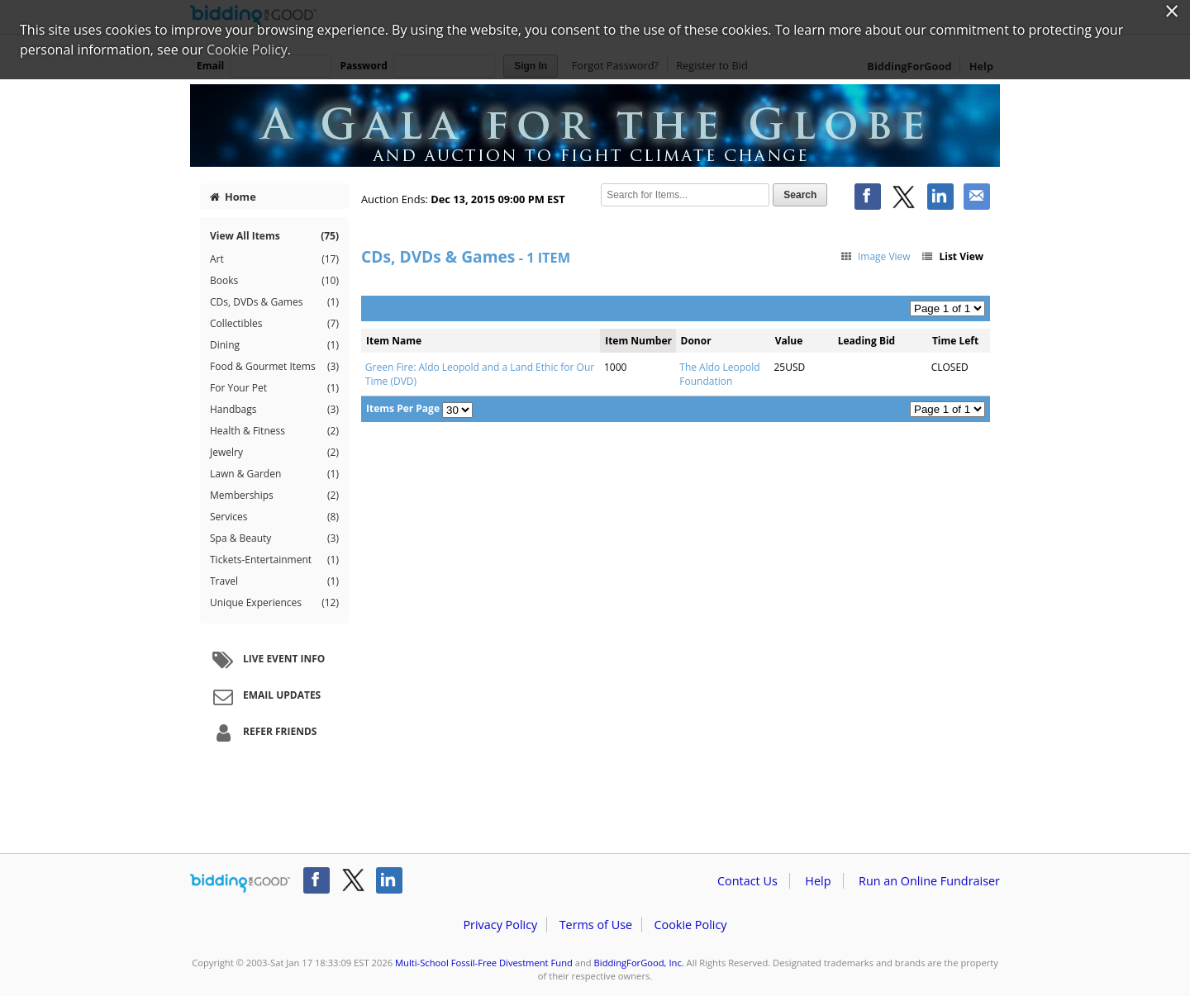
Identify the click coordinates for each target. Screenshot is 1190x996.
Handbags (274, 409)
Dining (274, 345)
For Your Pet (274, 388)
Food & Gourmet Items (274, 366)
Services (274, 517)
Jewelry (274, 452)
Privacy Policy (500, 924)
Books (274, 281)
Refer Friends (262, 732)
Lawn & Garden (274, 474)
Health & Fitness (274, 431)
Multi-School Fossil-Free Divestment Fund (484, 962)
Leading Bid (866, 341)
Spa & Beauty (274, 538)
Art (274, 259)
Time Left (955, 341)
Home (233, 196)
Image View (875, 256)
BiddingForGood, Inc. (639, 962)
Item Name (393, 341)
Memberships (274, 495)
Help (818, 881)
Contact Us (747, 881)
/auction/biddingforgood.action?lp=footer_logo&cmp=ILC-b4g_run (240, 884)
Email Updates (264, 696)
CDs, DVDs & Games (274, 302)
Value (789, 341)
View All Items (274, 236)
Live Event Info (266, 660)
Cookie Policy (690, 924)
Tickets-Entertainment (274, 560)
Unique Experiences (274, 603)
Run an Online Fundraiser (929, 881)
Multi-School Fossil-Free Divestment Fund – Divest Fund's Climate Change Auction (595, 125)
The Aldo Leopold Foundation (719, 374)
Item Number (638, 341)
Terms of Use (595, 924)
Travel (274, 581)
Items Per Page (403, 408)
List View (952, 256)
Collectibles (274, 323)
